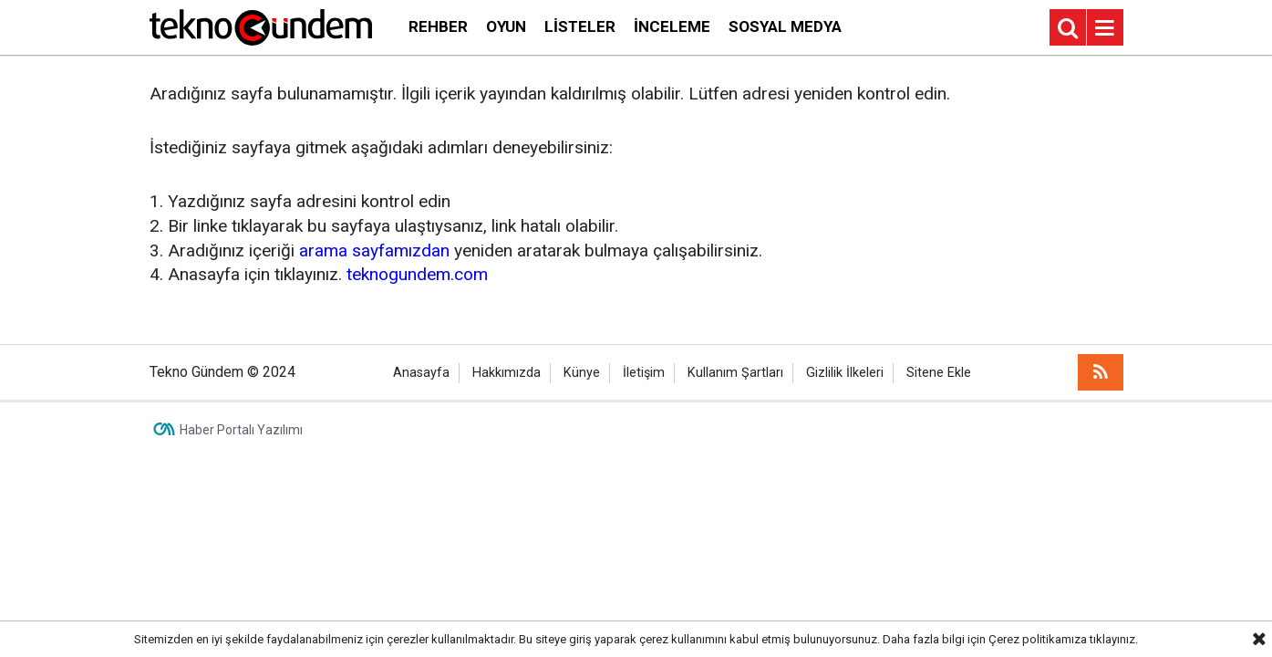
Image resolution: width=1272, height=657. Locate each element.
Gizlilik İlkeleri (845, 373)
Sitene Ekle (938, 373)
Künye (582, 373)
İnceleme (672, 26)
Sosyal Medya (785, 26)
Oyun (506, 26)
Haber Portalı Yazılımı (241, 429)
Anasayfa (421, 373)
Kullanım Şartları (735, 373)
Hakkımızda (506, 373)
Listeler (579, 26)
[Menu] (1105, 28)
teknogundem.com (417, 274)
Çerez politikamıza (1037, 639)
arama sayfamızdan (374, 250)
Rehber (438, 26)
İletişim (644, 373)
